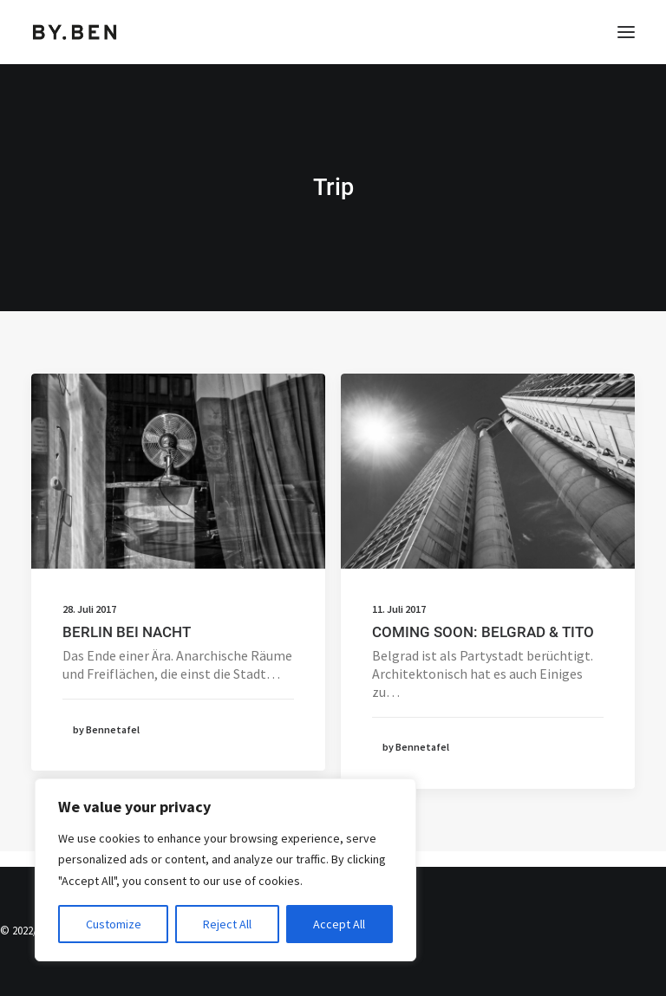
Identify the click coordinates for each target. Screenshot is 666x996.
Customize (113, 924)
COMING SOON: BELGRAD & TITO (483, 632)
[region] (225, 870)
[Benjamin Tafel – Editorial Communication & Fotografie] (75, 32)
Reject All (227, 924)
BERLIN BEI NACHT (126, 632)
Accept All (339, 924)
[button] (626, 32)
